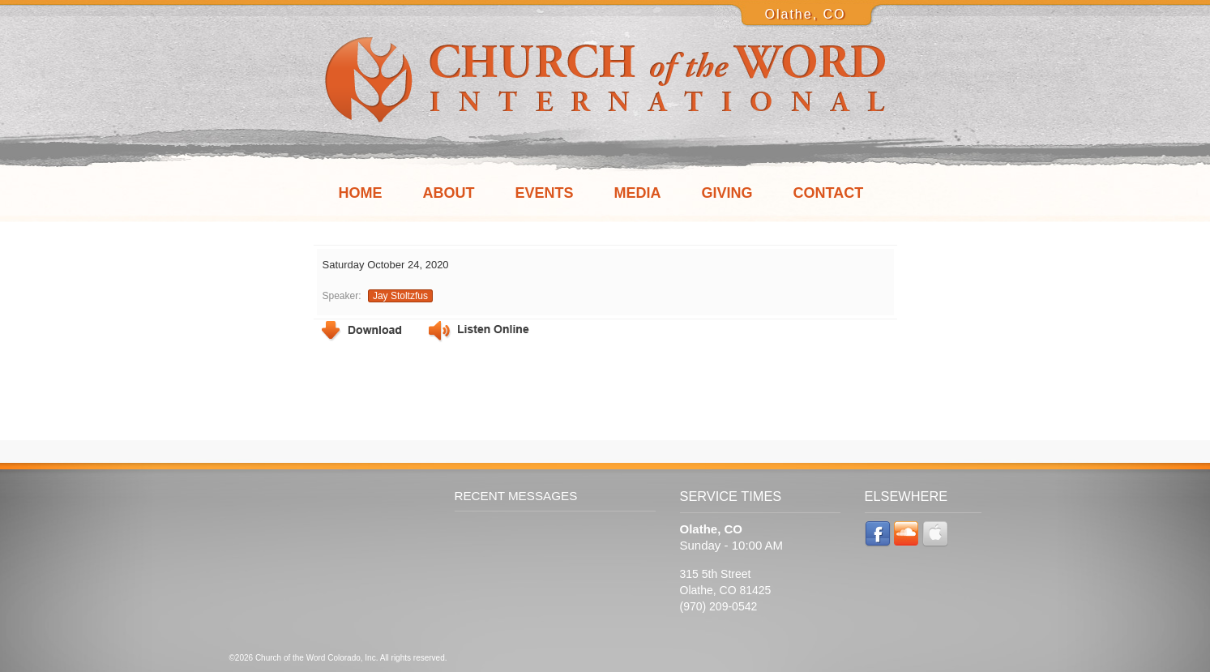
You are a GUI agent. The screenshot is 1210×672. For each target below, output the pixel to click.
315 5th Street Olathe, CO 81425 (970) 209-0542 (726, 590)
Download (362, 331)
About (449, 193)
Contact (828, 193)
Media (637, 193)
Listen (479, 332)
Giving (727, 193)
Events (544, 193)
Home (361, 193)
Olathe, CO (804, 14)
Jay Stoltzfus (400, 296)
